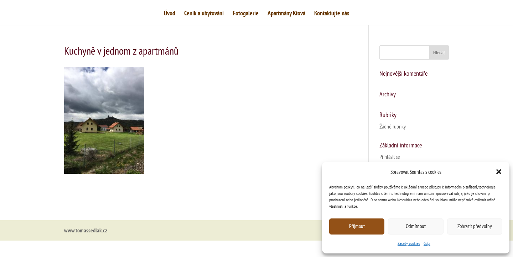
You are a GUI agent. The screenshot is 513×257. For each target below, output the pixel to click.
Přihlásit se (389, 156)
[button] (498, 171)
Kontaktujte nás (331, 14)
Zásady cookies (409, 243)
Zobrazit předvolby (474, 226)
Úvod (169, 14)
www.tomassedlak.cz (85, 230)
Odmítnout (416, 226)
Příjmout (357, 226)
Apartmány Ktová (286, 14)
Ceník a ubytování (204, 14)
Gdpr (427, 243)
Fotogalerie (246, 14)
